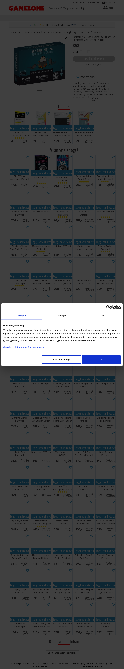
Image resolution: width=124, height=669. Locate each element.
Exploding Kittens (55, 32)
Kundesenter (78, 2)
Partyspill (38, 32)
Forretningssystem (81, 663)
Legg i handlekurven (94, 58)
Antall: (75, 52)
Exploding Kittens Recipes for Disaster (84, 32)
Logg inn (110, 2)
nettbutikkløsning (99, 663)
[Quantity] (85, 52)
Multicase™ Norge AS (94, 666)
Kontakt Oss (93, 2)
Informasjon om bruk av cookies (25, 663)
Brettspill (26, 32)
